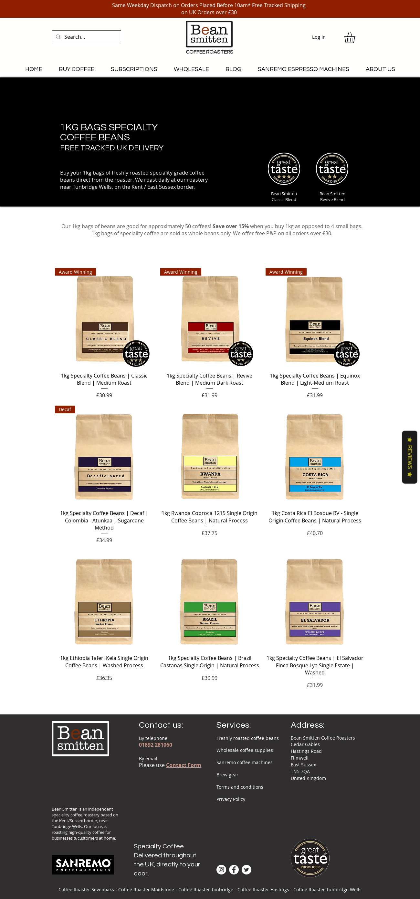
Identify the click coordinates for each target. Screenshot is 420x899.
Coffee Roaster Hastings (263, 889)
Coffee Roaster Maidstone (146, 889)
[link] (356, 37)
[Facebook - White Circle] (234, 869)
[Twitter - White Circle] (246, 869)
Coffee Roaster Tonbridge (205, 889)
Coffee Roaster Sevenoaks (86, 889)
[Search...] (85, 37)
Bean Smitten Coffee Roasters (323, 738)
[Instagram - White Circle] (221, 869)
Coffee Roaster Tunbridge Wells (327, 889)
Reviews (410, 457)
